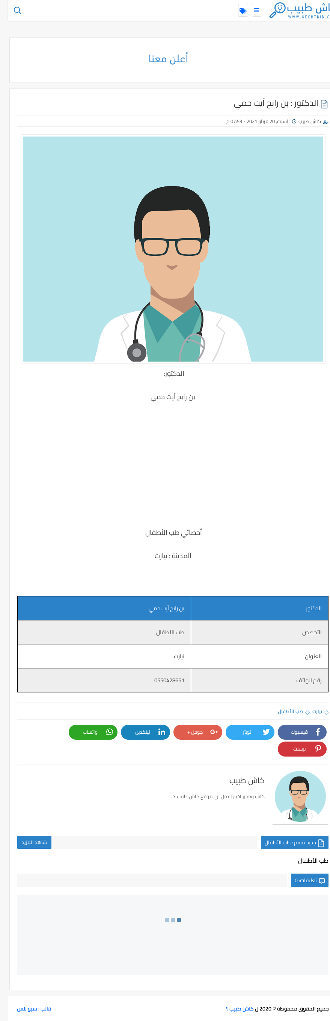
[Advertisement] (165, 470)
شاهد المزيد (26, 842)
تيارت (312, 711)
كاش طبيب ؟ (232, 1008)
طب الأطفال (286, 711)
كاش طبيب (302, 121)
